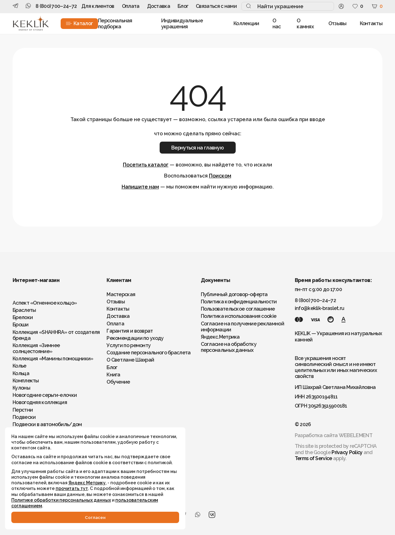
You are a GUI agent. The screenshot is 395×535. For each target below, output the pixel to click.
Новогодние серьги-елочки (45, 395)
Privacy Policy (347, 452)
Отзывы (337, 23)
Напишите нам (140, 187)
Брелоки (23, 317)
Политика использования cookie (239, 316)
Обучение (118, 382)
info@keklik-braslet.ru (319, 308)
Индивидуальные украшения (182, 24)
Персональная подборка (115, 24)
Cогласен (69, 516)
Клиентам (119, 280)
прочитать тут (29, 482)
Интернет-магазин (36, 280)
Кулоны (21, 388)
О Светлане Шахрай (130, 360)
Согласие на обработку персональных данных (228, 347)
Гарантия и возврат (130, 331)
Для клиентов (97, 6)
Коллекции (246, 23)
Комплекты (26, 381)
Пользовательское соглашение (238, 309)
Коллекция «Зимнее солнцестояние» (36, 348)
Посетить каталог (145, 165)
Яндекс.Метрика (220, 337)
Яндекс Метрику (88, 470)
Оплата (131, 6)
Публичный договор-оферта (234, 294)
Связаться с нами (216, 6)
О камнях (305, 24)
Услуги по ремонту (129, 345)
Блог (183, 6)
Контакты (371, 23)
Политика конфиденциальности (239, 302)
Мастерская (121, 294)
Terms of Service (313, 458)
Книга (113, 375)
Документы (215, 280)
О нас (276, 24)
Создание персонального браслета (148, 353)
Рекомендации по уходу (135, 338)
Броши (21, 325)
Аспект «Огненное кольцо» (45, 303)
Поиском (220, 176)
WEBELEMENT (355, 435)
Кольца (21, 373)
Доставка (158, 6)
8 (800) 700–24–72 (56, 6)
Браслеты (24, 310)
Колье (19, 366)
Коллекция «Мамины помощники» (53, 359)
